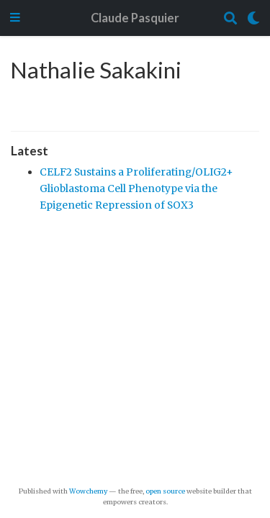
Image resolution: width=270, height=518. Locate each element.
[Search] (230, 18)
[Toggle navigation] (15, 18)
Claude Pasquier (135, 18)
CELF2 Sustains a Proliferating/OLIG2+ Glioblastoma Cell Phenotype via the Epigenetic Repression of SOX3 (136, 188)
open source (165, 491)
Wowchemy (88, 491)
